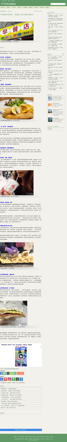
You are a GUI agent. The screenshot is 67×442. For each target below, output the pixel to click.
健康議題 (30, 7)
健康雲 (8, 4)
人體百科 (14, 7)
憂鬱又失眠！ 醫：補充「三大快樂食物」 (55, 27)
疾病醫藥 (25, 7)
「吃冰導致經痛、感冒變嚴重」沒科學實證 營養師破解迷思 (55, 41)
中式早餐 (14, 368)
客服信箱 (34, 436)
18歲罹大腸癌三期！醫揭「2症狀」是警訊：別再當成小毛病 (55, 85)
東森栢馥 (42, 7)
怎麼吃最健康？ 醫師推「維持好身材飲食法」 (9, 401)
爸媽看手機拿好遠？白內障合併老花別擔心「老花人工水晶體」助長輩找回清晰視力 (55, 20)
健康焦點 (3, 7)
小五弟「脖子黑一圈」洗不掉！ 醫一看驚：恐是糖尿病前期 (55, 31)
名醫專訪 (8, 7)
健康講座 (36, 7)
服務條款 (38, 436)
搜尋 (65, 4)
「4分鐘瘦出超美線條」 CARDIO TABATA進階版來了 (11, 397)
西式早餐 (10, 368)
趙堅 (3, 47)
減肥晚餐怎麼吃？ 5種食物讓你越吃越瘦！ (9, 388)
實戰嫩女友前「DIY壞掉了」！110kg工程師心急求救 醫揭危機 (55, 16)
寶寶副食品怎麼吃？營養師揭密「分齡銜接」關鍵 (55, 64)
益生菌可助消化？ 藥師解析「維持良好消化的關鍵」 (11, 390)
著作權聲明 (47, 436)
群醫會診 (19, 7)
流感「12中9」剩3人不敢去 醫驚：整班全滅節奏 (55, 71)
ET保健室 (50, 128)
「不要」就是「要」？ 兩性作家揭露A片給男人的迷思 (11, 399)
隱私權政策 (42, 436)
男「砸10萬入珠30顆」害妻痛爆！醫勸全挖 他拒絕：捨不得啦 (55, 24)
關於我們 (22, 436)
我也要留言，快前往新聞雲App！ (21, 429)
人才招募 (18, 436)
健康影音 (47, 7)
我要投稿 (14, 436)
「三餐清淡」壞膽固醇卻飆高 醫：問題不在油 (55, 75)
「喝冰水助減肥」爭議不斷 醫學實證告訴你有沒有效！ (11, 403)
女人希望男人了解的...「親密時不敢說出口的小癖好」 (11, 392)
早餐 (5, 368)
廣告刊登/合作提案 (28, 436)
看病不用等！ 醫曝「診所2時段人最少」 (8, 407)
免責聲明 (51, 436)
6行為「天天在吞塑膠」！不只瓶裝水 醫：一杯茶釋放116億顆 (13, 405)
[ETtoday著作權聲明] (20, 382)
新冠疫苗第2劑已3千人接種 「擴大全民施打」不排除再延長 (55, 48)
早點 (7, 368)
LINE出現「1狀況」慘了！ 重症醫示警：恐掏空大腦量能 (55, 89)
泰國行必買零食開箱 (56, 103)
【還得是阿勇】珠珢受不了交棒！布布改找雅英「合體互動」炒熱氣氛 (16, 344)
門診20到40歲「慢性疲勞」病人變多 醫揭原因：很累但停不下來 (55, 38)
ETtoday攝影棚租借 (56, 118)
